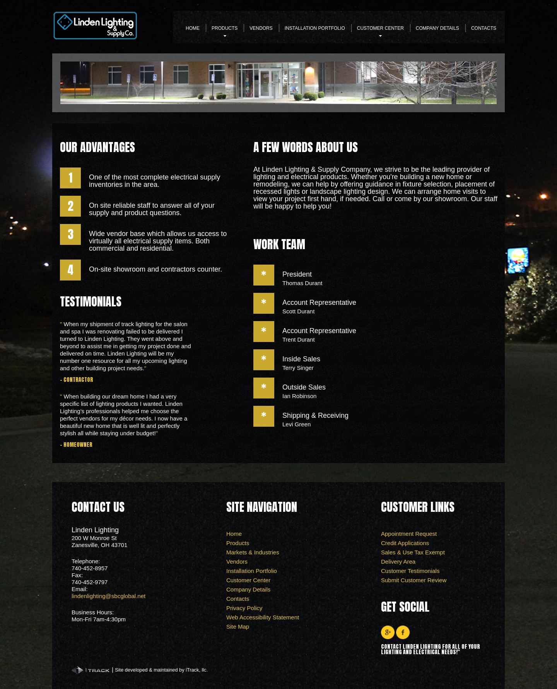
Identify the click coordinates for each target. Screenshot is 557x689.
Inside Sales (301, 359)
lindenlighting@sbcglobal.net (108, 596)
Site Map (237, 626)
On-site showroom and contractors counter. (155, 269)
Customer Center (380, 30)
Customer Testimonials (410, 571)
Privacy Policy (244, 608)
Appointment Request (409, 533)
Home (193, 28)
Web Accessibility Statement (262, 617)
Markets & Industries (252, 552)
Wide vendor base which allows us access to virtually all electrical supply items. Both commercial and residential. (158, 241)
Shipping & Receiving (315, 415)
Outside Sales (304, 387)
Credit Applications (405, 543)
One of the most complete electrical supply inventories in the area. (154, 180)
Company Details (437, 28)
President (297, 274)
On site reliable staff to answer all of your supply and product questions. (152, 209)
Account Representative (319, 302)
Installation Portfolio (315, 28)
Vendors (260, 28)
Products (224, 30)
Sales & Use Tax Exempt (413, 552)
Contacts (483, 28)
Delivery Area (398, 561)
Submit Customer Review (413, 580)
